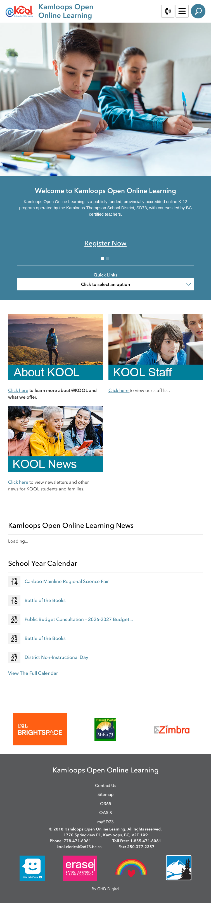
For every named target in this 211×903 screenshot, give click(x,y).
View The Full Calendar (33, 673)
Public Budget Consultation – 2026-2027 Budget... (79, 619)
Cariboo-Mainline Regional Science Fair (67, 581)
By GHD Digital (105, 889)
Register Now (105, 243)
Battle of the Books (45, 600)
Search (198, 11)
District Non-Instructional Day (56, 657)
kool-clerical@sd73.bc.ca (79, 846)
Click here (18, 390)
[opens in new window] (40, 729)
